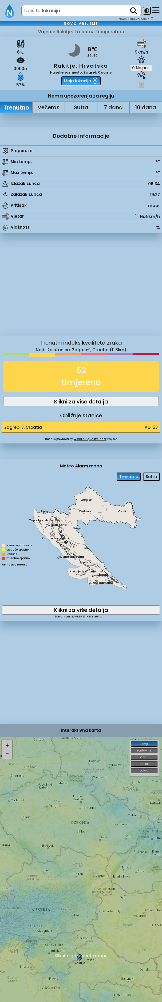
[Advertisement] (81, 288)
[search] (133, 11)
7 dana (113, 107)
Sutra (81, 107)
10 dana (145, 107)
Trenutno (16, 107)
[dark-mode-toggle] (147, 11)
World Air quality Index (90, 439)
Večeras (49, 107)
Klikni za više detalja (81, 401)
